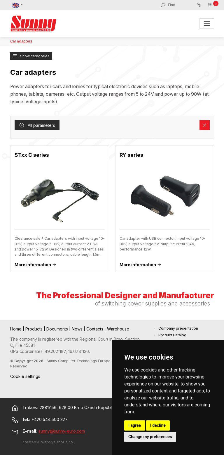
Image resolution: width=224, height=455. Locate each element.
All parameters (37, 125)
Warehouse (118, 328)
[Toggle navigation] (207, 23)
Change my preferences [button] (150, 436)
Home (16, 328)
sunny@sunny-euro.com (61, 431)
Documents (57, 328)
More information (33, 264)
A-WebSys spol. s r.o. (55, 442)
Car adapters (21, 41)
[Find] (182, 4)
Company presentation (178, 328)
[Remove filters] (205, 125)
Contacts (95, 328)
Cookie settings (25, 376)
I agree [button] (134, 425)
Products (34, 328)
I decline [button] (158, 425)
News (78, 328)
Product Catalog (172, 335)
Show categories (31, 56)
